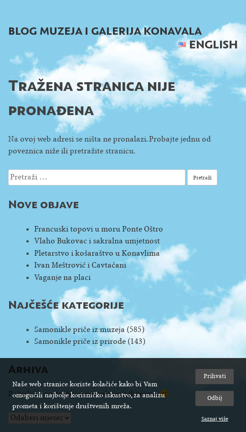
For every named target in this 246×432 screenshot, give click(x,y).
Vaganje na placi (62, 277)
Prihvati (215, 376)
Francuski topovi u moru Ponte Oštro (98, 229)
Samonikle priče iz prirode (80, 341)
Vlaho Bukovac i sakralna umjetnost (97, 241)
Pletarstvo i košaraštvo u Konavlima (97, 253)
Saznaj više (214, 418)
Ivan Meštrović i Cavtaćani (80, 265)
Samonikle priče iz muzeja (79, 329)
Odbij (214, 398)
